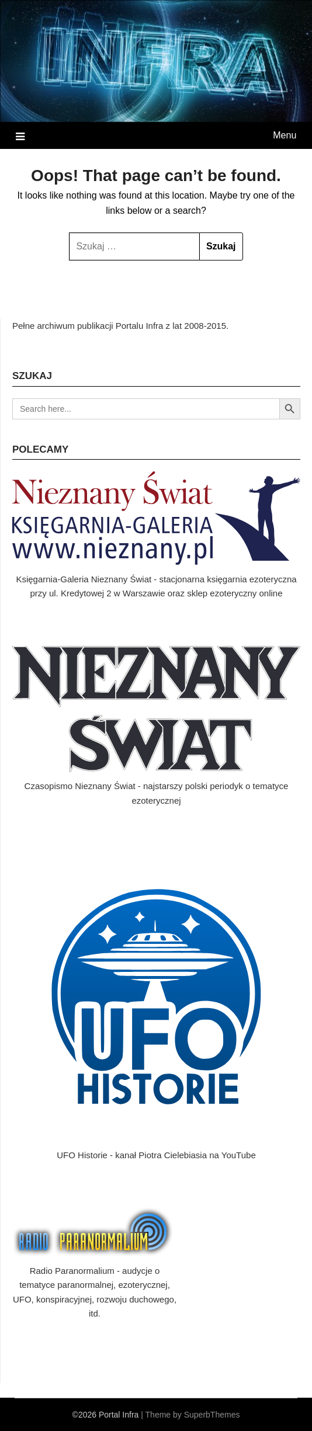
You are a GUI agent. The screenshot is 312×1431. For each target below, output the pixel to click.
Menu (284, 135)
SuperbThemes (212, 1414)
